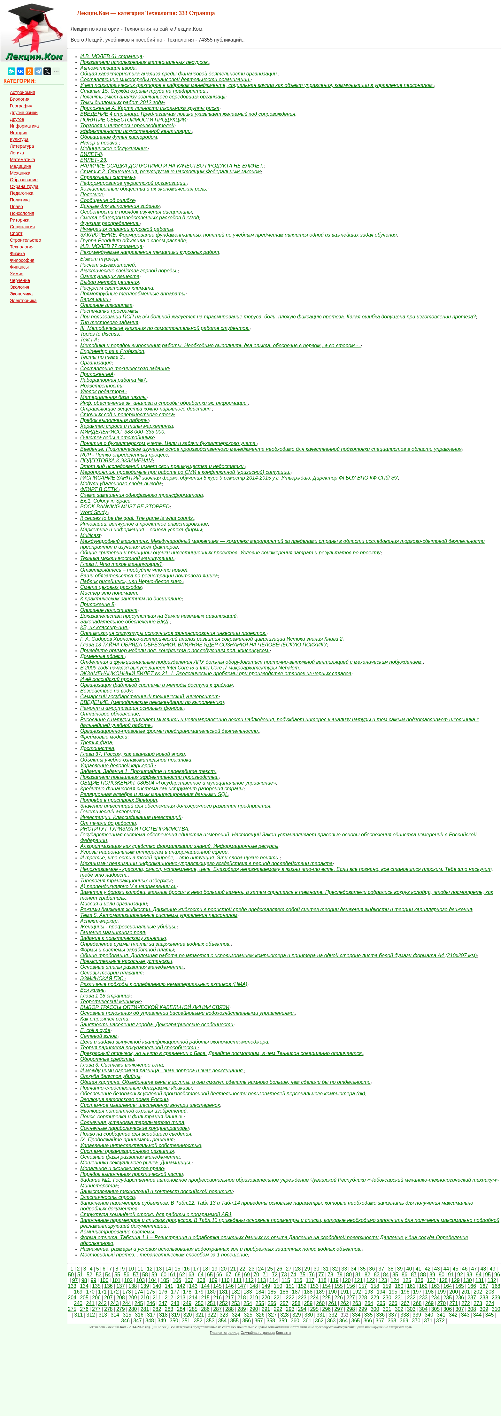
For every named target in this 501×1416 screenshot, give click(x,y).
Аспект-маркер (99, 921)
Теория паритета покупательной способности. (138, 1047)
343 (465, 1315)
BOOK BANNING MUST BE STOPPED (125, 506)
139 (145, 1286)
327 (272, 1315)
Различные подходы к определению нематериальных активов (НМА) (163, 984)
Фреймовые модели (103, 736)
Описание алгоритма (106, 305)
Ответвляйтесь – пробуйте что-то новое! (133, 570)
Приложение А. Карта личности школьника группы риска (150, 108)
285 (193, 1309)
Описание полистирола (108, 610)
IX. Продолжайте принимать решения (126, 1139)
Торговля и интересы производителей (127, 125)
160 (399, 1286)
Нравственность (101, 385)
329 (296, 1315)
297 (338, 1309)
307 (459, 1309)
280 (132, 1309)
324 (236, 1315)
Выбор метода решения (109, 282)
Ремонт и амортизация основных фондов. (132, 708)
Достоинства (97, 748)
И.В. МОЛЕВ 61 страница (111, 56)
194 (381, 1292)
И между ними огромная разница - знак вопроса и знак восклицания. (162, 1070)
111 (237, 1280)
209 (132, 1297)
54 (108, 1274)
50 (71, 1274)
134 (84, 1286)
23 (251, 1268)
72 (275, 1274)
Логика (17, 152)
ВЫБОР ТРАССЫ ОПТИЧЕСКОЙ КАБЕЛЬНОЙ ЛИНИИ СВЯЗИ (154, 1007)
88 (423, 1274)
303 (411, 1309)
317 (151, 1315)
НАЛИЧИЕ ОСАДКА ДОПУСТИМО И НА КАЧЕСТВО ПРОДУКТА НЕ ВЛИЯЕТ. (172, 165)
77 (321, 1274)
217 (229, 1297)
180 (211, 1292)
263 (356, 1303)
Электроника (23, 300)
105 (164, 1280)
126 (419, 1280)
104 (152, 1280)
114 (273, 1280)
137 (120, 1286)
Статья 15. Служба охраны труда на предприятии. (143, 91)
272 (465, 1303)
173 (126, 1292)
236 (459, 1297)
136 (108, 1286)
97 (75, 1280)
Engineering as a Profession (112, 351)
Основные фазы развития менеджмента (130, 1157)
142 (181, 1286)
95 (488, 1274)
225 (326, 1297)
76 (312, 1274)
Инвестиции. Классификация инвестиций (130, 817)
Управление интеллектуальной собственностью (140, 1145)
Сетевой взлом (99, 1036)
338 (404, 1315)
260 (320, 1303)
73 (284, 1274)
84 (386, 1274)
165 (459, 1286)
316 (139, 1315)
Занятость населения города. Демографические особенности (156, 1024)
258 (296, 1303)
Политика (20, 199)
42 (427, 1268)
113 (261, 1280)
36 (372, 1268)
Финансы (19, 267)
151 (290, 1286)
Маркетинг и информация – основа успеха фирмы (141, 529)
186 (284, 1292)
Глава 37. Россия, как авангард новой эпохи (132, 754)
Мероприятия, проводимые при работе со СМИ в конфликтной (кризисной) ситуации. (185, 472)
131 (479, 1280)
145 (217, 1286)
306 (447, 1309)
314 (115, 1315)
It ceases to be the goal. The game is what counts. (137, 518)
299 (362, 1309)
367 (379, 1320)
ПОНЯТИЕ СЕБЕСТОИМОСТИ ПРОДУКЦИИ (133, 119)
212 (169, 1297)
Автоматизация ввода (107, 68)
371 (428, 1320)
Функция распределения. (110, 223)
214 (193, 1297)
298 (350, 1309)
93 (469, 1274)
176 (163, 1292)
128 (443, 1280)
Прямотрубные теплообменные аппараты (132, 293)
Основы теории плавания (111, 972)
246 (151, 1303)
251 (211, 1303)
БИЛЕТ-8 (91, 154)
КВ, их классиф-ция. (104, 627)
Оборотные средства (107, 1059)
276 (84, 1309)
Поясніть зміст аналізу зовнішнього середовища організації (152, 96)
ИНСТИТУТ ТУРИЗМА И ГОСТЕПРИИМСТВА (134, 829)
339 (416, 1315)
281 (145, 1309)
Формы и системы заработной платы (127, 949)
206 (96, 1297)
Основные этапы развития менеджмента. (132, 967)
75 (302, 1274)
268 (417, 1303)
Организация (96, 362)
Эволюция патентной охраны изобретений (133, 1111)
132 (492, 1280)
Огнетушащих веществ (109, 276)
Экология (19, 287)
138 (132, 1286)
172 (114, 1292)
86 (404, 1274)
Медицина (20, 166)
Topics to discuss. (100, 334)
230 (387, 1297)
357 (258, 1320)
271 (453, 1303)
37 (381, 1268)
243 (114, 1303)
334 (356, 1315)
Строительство (25, 240)
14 (168, 1268)
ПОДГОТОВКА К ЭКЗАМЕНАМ (116, 460)
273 (478, 1303)
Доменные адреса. (102, 656)
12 (149, 1268)
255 (260, 1303)
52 (89, 1274)
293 (290, 1309)
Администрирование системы (117, 1231)
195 (393, 1292)
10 (131, 1268)
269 (429, 1303)
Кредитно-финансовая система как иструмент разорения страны (161, 788)
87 (414, 1274)
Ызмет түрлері (99, 259)
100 (104, 1280)
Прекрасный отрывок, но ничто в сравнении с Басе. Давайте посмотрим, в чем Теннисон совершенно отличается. (221, 1053)
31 (325, 1268)
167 (484, 1286)
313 (102, 1315)
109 (213, 1280)
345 (489, 1315)
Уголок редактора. (103, 391)
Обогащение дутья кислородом (118, 137)
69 (247, 1274)
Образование (24, 179)
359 (283, 1320)
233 (423, 1297)
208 (120, 1297)
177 (175, 1292)
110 (225, 1280)
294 (302, 1309)
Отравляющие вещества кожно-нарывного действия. (146, 408)
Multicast (90, 535)
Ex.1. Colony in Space (105, 501)
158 (375, 1286)
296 (326, 1309)
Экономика (21, 293)
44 (446, 1268)
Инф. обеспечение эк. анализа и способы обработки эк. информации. (164, 403)
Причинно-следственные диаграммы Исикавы (136, 1088)
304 (423, 1309)
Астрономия (22, 92)
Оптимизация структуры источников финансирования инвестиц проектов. (173, 633)
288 (229, 1309)
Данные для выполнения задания (120, 206)
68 (238, 1274)
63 (191, 1274)
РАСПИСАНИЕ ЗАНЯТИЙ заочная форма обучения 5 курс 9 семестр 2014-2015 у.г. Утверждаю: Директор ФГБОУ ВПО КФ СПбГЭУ (239, 478)
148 (254, 1286)
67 (228, 1274)
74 (293, 1274)
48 (483, 1268)
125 (407, 1280)
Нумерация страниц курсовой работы (126, 229)
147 (241, 1286)
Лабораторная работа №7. (113, 380)
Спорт (16, 233)
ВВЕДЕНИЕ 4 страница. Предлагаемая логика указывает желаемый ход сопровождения (187, 114)
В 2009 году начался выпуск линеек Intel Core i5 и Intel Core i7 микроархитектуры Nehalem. (190, 667)
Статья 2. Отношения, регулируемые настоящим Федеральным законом (170, 171)
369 (404, 1320)
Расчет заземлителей (107, 265)
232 (411, 1297)
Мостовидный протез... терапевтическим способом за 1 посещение (164, 1254)
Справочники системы (107, 177)
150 (278, 1286)
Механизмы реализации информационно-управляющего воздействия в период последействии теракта (206, 863)
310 (496, 1309)
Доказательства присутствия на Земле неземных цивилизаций (158, 616)
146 (229, 1286)
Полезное (91, 194)
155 (338, 1286)
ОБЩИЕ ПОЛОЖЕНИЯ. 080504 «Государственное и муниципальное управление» (178, 783)
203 (490, 1292)
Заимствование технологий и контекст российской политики (156, 1191)
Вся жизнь (92, 990)
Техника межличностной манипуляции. (127, 558)
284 (181, 1309)
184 (260, 1292)
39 (400, 1268)
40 (409, 1268)
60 (163, 1274)
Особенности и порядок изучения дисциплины (136, 212)
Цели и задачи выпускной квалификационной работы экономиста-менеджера (174, 1041)
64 (201, 1274)
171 (102, 1292)
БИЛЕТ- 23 (93, 160)
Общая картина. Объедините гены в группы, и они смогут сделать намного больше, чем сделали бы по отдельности (225, 1082)
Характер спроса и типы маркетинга (126, 426)
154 (326, 1286)
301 (387, 1309)
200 (453, 1292)
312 (91, 1315)
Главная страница (224, 1332)
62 (182, 1274)
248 (175, 1303)
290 (254, 1309)
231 (399, 1297)
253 (235, 1303)
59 (154, 1274)
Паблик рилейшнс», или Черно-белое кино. (131, 581)
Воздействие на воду (106, 690)
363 (331, 1320)
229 (375, 1297)
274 (490, 1303)
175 (151, 1292)
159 (387, 1286)
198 (429, 1292)
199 (441, 1292)
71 (265, 1274)
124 (394, 1280)
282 (157, 1309)
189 (320, 1292)
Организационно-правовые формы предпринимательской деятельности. (169, 731)
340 (429, 1315)
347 (137, 1320)
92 (460, 1274)
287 (217, 1309)
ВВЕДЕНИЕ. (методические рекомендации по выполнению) (152, 702)
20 (224, 1268)
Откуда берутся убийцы (110, 1076)
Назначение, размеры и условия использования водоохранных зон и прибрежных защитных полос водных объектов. (221, 1249)
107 (189, 1280)
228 (362, 1297)
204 (72, 1297)
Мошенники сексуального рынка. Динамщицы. (135, 1162)
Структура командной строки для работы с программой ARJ (155, 1214)
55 (117, 1274)
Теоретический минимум (110, 1001)
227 (350, 1297)
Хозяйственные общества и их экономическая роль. (143, 189)
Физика (17, 253)
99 (93, 1280)
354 (222, 1320)
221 (278, 1297)
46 (464, 1268)
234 (435, 1297)
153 (314, 1286)
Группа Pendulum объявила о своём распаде (133, 240)
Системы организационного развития (127, 1151)
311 (78, 1315)
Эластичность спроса (107, 1197)
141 (169, 1286)
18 (205, 1268)
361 (307, 1320)
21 (233, 1268)
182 (235, 1292)
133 (72, 1286)
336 (380, 1315)
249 (187, 1303)
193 (369, 1292)
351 (186, 1320)
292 (278, 1309)
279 (120, 1309)
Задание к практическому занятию (123, 938)
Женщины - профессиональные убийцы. (128, 926)
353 (210, 1320)
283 (169, 1309)
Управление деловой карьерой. (117, 765)
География (21, 105)
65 (210, 1274)
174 (139, 1292)
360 (295, 1320)
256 (272, 1303)
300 (375, 1309)
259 (308, 1303)
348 (149, 1320)
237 (471, 1297)
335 (368, 1315)
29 (307, 1268)
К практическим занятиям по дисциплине (131, 598)
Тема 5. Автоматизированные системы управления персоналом (158, 915)
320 (187, 1315)
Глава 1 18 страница (105, 995)
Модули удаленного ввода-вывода (121, 483)
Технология (22, 246)
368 (392, 1320)
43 (437, 1268)
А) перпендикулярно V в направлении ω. (128, 886)
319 (175, 1315)
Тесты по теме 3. (102, 357)
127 (431, 1280)
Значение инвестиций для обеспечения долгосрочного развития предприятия (175, 806)
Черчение (20, 280)
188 (308, 1292)
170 (90, 1292)
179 (199, 1292)
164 (447, 1286)
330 (308, 1315)
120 (346, 1280)
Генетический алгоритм (110, 811)
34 (353, 1268)
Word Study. (94, 512)
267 (405, 1303)
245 (139, 1303)
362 (319, 1320)
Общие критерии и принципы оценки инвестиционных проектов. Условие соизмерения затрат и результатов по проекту (230, 552)
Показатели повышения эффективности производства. (149, 777)
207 (108, 1297)
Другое (17, 119)
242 (102, 1303)
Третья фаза (96, 742)
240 (78, 1303)
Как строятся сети (104, 1018)
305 (435, 1309)
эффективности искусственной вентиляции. (136, 131)
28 (298, 1268)
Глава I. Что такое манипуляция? (121, 564)
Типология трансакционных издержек (126, 880)
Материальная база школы (113, 397)
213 (181, 1297)
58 (145, 1274)
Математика (22, 159)
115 (285, 1280)
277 (96, 1309)
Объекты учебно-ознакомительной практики (135, 760)
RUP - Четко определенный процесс (124, 455)
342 (453, 1315)
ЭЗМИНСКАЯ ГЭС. (102, 978)
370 (416, 1320)
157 (362, 1286)
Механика (20, 173)
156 (350, 1286)
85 (395, 1274)
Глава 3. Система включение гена (121, 1065)
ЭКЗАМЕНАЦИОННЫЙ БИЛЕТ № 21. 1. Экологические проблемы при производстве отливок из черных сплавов (215, 673)
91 (451, 1274)
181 (223, 1292)
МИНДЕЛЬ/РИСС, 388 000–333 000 (122, 431)
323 (224, 1315)
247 (163, 1303)
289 (241, 1309)
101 (116, 1280)
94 (479, 1274)
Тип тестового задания (109, 322)
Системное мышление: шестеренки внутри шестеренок (150, 1105)
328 (284, 1315)
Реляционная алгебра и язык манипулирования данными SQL (154, 794)
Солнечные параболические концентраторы (134, 1128)
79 (340, 1274)
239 (496, 1297)
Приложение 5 (97, 604)
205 (84, 1297)
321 (200, 1315)
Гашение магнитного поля (112, 932)
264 (369, 1303)
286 (205, 1309)
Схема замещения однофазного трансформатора (141, 495)
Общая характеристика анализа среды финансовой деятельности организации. (179, 73)
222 (290, 1297)
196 (405, 1292)
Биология (19, 99)
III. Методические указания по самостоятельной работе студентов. (165, 328)
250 (199, 1303)
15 (177, 1268)
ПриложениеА (96, 374)
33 (344, 1268)
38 (390, 1268)
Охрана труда (24, 186)
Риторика (19, 220)
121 (358, 1280)
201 (465, 1292)
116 (298, 1280)
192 (356, 1292)
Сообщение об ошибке (107, 200)
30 (316, 1268)
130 (467, 1280)
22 (242, 1268)
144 (205, 1286)
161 (411, 1286)
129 (455, 1280)
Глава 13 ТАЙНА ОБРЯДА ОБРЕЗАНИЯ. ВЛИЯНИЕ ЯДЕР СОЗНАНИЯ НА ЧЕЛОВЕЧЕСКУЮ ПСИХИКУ (203, 644)
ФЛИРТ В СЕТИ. (99, 489)
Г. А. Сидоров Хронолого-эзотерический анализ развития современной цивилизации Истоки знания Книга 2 (211, 639)
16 (186, 1268)
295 (314, 1309)
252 (223, 1303)
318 (163, 1315)
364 (343, 1320)
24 (261, 1268)
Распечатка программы (109, 311)
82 (367, 1274)
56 (126, 1274)
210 (145, 1297)
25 (270, 1268)
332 (333, 1315)
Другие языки (24, 112)
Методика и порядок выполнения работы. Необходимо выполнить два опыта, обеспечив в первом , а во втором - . (220, 345)
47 (474, 1268)
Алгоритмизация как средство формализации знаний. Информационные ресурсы (179, 846)
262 (344, 1303)
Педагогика (21, 193)
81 (358, 1274)
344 (477, 1315)
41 (418, 1268)
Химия (16, 273)
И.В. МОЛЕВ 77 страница (111, 246)
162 (423, 1286)
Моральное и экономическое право (122, 1168)
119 (334, 1280)
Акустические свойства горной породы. (129, 270)
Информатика (24, 126)
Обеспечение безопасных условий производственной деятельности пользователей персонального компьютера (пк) (222, 1093)
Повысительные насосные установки (126, 961)
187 (296, 1292)
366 (367, 1320)
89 (432, 1274)
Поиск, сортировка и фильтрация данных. (132, 1116)
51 (80, 1274)
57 (136, 1274)
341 (441, 1315)
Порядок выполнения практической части (131, 1174)
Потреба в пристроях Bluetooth (118, 800)
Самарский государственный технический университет (149, 696)
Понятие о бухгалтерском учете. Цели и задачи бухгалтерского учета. (168, 443)
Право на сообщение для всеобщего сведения (135, 1134)
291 (266, 1309)
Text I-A (89, 339)
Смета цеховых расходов (111, 587)
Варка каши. (95, 299)
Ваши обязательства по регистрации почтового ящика (149, 575)
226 (338, 1297)
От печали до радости (108, 823)
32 (335, 1268)
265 (381, 1303)
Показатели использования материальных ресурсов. (144, 62)
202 (478, 1292)
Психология (22, 213)
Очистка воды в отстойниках (117, 437)
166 (471, 1286)
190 (332, 1292)
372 (440, 1320)
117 (310, 1280)
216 (217, 1297)
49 (492, 1268)
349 (162, 1320)
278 (108, 1309)
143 (193, 1286)
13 (159, 1268)
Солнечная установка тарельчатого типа (132, 1122)
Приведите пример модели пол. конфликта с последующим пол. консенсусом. (175, 650)
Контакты (283, 1332)
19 (214, 1268)
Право (16, 206)
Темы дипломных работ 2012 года (122, 102)
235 (447, 1297)
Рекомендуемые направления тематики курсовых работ (149, 252)
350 (174, 1320)
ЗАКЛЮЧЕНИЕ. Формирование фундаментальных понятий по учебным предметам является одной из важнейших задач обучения (238, 235)
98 (84, 1280)
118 (322, 1280)
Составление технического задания (124, 368)
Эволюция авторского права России (124, 1099)
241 (90, 1303)
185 (272, 1292)
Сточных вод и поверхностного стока (127, 414)
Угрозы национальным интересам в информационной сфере (153, 852)
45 (455, 1268)
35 (363, 1268)
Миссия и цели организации (113, 903)
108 (201, 1280)
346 (125, 1320)
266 (393, 1303)
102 (128, 1280)
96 (497, 1274)
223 (302, 1297)
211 (157, 1297)
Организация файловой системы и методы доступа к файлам (156, 685)
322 (212, 1315)
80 (349, 1274)
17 (196, 1268)
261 (332, 1303)
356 (246, 1320)
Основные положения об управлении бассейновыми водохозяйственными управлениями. (187, 1013)
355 (234, 1320)
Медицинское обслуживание (114, 148)
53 (99, 1274)
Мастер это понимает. (109, 593)
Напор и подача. (99, 142)
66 (219, 1274)
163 (435, 1286)
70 (256, 1274)
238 (484, 1297)
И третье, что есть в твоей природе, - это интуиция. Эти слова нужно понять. (180, 857)
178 (187, 1292)
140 (157, 1286)
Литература (22, 146)
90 (441, 1274)
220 (266, 1297)
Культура (19, 139)
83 (377, 1274)
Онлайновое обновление (109, 713)
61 (173, 1274)
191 (344, 1292)
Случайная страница (257, 1332)
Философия (22, 260)
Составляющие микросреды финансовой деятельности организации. (165, 79)
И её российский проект (109, 679)
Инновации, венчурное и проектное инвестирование (144, 524)
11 (140, 1268)
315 (127, 1315)
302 (399, 1309)
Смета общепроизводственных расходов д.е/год (139, 217)
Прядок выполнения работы (114, 420)
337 (392, 1315)
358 (270, 1320)
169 (78, 1292)
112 (249, 1280)
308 (471, 1309)
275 (72, 1309)
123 (382, 1280)
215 (205, 1297)
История (18, 132)
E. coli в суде (95, 1030)
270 (441, 1303)
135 (96, 1286)
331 (321, 1315)
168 (496, 1286)
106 (177, 1280)
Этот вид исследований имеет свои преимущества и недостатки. (162, 466)
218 (241, 1297)
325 (248, 1315)
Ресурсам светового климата (116, 288)
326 (260, 1315)
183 (247, 1292)
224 (314, 1297)
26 (279, 1268)
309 (484, 1309)
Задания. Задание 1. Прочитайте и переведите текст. (148, 771)
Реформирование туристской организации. (133, 183)
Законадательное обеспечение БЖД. (125, 621)
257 (284, 1303)
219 (254, 1297)
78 (330, 1274)
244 (126, 1303)
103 (140, 1280)
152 (302, 1286)
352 (198, 1320)
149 (266, 1286)
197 (417, 1292)
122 (370, 1280)
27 (288, 1268)
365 (355, 1320)
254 (247, 1303)
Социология (22, 226)
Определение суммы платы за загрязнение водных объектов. (155, 944)
